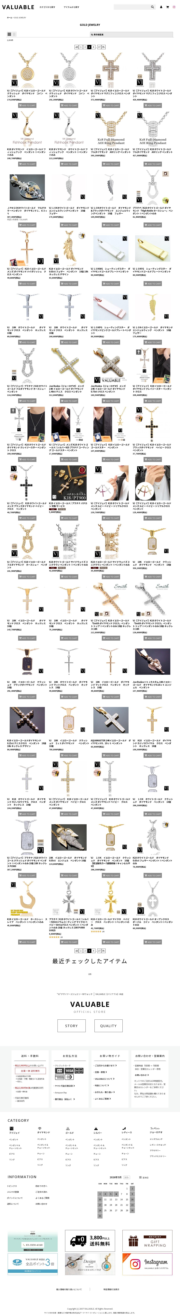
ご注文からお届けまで (106, 1065)
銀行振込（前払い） (65, 1099)
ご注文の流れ (41, 1191)
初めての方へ (41, 1186)
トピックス (12, 1186)
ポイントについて (15, 1197)
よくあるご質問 (103, 1098)
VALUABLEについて (104, 1078)
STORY (71, 1025)
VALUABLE (18, 7)
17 (99, 47)
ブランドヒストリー (158, 1156)
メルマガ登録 (13, 1191)
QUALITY (108, 1025)
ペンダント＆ (15, 1147)
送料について (13, 1203)
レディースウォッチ (158, 1144)
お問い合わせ (142, 1075)
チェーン (40, 1153)
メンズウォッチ (156, 1139)
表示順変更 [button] (97, 34)
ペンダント (13, 1139)
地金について (102, 1085)
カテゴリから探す (47, 7)
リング (12, 1159)
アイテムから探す (71, 7)
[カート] (167, 7)
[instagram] (173, 7)
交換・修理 (101, 1072)
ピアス (12, 1153)
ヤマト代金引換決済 (65, 1085)
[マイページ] (161, 7)
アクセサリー (155, 1150)
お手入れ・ (105, 1092)
